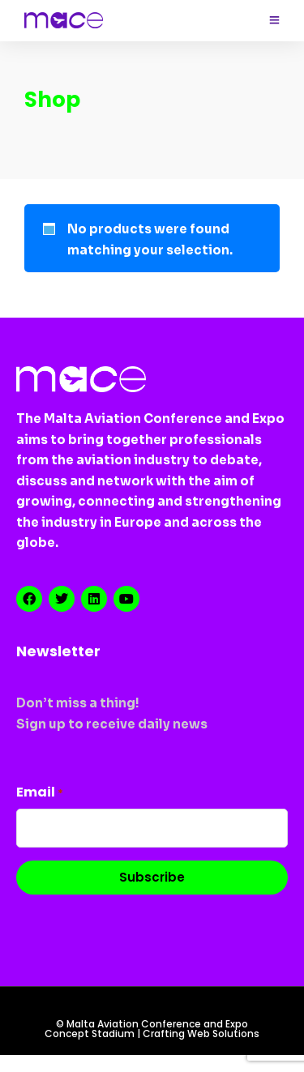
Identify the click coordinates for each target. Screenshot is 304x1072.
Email (39, 792)
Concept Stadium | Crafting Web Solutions (152, 1033)
